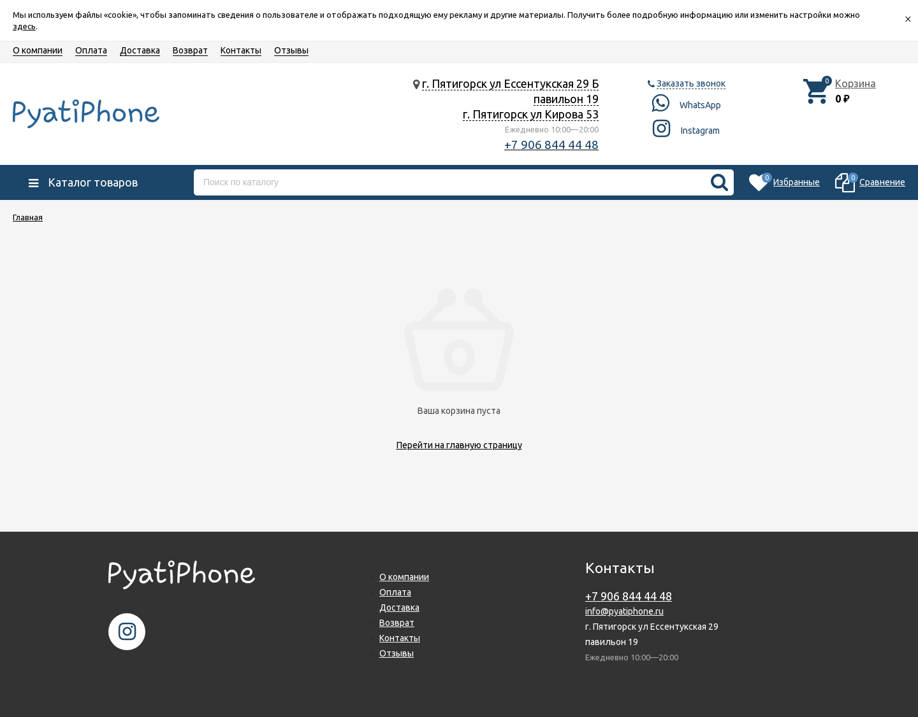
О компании (37, 50)
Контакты (241, 50)
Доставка (140, 50)
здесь (24, 26)
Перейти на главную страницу (459, 445)
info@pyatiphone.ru (624, 611)
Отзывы (291, 50)
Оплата (91, 50)
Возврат (190, 50)
